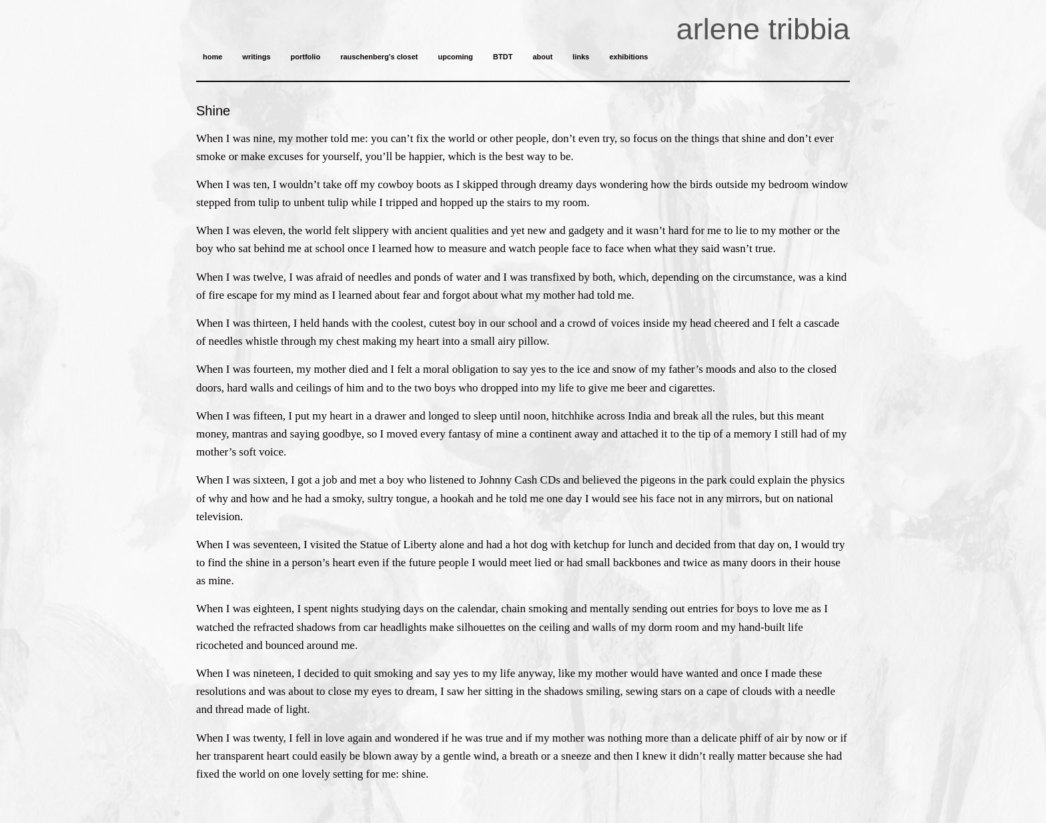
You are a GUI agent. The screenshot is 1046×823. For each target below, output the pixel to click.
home (212, 57)
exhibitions (628, 57)
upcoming (455, 57)
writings (256, 57)
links (580, 57)
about (542, 57)
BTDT (502, 57)
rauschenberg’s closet (379, 57)
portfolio (306, 57)
